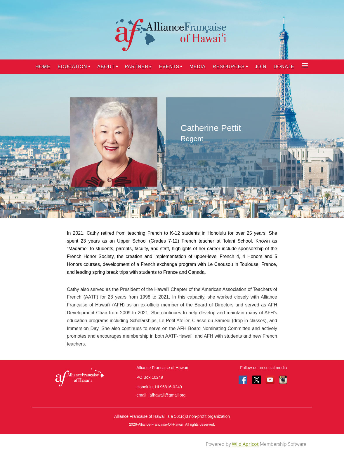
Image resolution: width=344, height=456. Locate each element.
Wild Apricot (245, 444)
